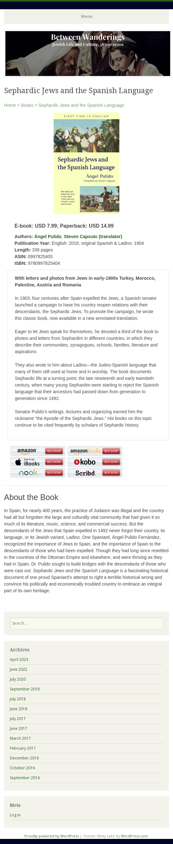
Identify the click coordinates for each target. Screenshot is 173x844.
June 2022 (18, 669)
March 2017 (20, 738)
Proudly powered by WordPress (51, 836)
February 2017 (23, 748)
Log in (15, 815)
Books (27, 105)
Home (10, 105)
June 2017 (18, 728)
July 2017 (18, 718)
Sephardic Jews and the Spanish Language (81, 105)
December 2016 (24, 758)
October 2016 (22, 768)
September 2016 (25, 777)
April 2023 (19, 659)
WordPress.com (134, 836)
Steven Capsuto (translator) (93, 236)
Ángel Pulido (48, 236)
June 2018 (18, 708)
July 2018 (18, 699)
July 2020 (18, 679)
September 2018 (25, 689)
